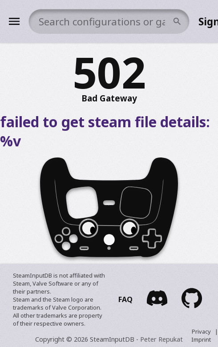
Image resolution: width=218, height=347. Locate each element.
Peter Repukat (161, 339)
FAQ (125, 299)
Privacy (201, 331)
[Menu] (14, 21)
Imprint (201, 339)
